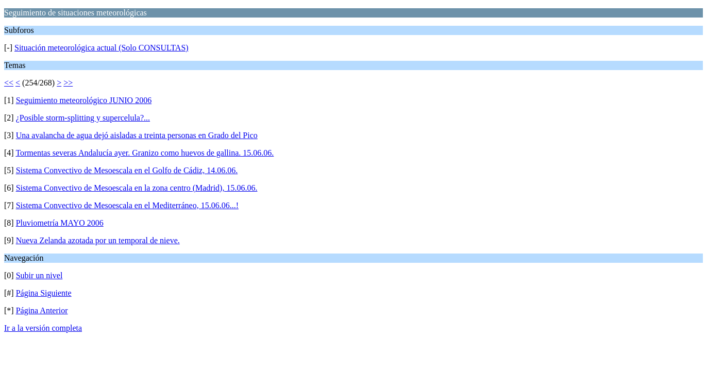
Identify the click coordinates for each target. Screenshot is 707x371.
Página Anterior (42, 310)
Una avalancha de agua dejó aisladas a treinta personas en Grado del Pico (137, 135)
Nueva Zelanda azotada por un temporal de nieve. (98, 240)
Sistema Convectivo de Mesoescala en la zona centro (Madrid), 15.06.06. (137, 187)
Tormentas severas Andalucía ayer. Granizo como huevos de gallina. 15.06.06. (144, 152)
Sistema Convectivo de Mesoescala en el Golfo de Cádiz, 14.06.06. (127, 170)
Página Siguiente (44, 293)
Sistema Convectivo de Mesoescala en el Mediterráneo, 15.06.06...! (127, 205)
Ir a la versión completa (43, 328)
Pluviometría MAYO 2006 (60, 222)
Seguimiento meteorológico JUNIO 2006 (84, 100)
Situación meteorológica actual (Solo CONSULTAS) (101, 47)
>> (68, 82)
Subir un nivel (39, 275)
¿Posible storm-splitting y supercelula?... (83, 117)
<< (8, 82)
